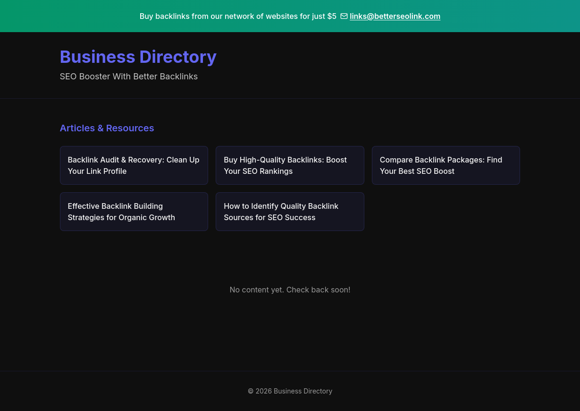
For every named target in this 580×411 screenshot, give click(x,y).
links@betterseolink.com (390, 16)
